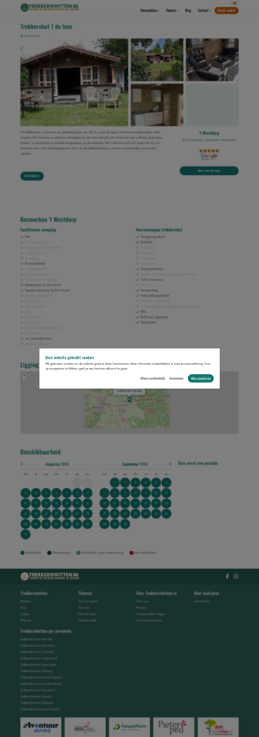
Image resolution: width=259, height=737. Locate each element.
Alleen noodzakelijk (152, 378)
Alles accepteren (200, 378)
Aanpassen (176, 378)
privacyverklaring (192, 363)
